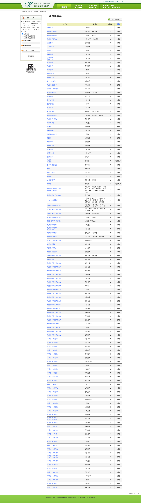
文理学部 (36, 11)
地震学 (49, 176)
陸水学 (49, 126)
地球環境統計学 (52, 85)
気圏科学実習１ (52, 225)
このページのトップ (133, 493)
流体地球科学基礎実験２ (55, 217)
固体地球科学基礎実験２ (55, 213)
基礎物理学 (50, 46)
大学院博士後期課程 (29, 38)
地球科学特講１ (52, 115)
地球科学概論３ (52, 39)
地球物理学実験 (52, 252)
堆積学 (49, 184)
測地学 (49, 138)
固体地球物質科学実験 (54, 255)
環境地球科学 (51, 92)
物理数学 (50, 54)
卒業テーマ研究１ (52, 414)
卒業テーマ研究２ (52, 453)
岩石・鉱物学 (51, 81)
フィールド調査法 (52, 200)
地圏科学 (50, 66)
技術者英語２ (51, 107)
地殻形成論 (50, 145)
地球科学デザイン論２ (54, 195)
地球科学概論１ (52, 31)
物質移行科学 (51, 130)
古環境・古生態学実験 (54, 240)
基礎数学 (50, 43)
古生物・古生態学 (52, 89)
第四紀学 (50, 157)
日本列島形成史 (52, 165)
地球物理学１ (51, 73)
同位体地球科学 (52, 134)
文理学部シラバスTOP (26, 11)
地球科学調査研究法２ (54, 301)
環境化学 (50, 70)
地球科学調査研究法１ (54, 263)
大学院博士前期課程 (29, 36)
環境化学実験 (51, 248)
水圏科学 (50, 62)
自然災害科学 (51, 180)
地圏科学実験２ (52, 236)
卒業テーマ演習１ (52, 339)
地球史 (49, 169)
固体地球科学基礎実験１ (55, 205)
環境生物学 (50, 153)
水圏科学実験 (51, 244)
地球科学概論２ (52, 35)
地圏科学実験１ (52, 233)
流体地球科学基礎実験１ (55, 209)
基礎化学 (50, 50)
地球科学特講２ (52, 119)
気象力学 (50, 149)
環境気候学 (50, 123)
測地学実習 (50, 259)
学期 (118, 24)
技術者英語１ (51, 100)
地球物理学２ (51, 77)
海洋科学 (50, 96)
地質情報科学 (51, 172)
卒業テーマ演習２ (52, 377)
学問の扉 (50, 28)
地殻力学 (50, 142)
